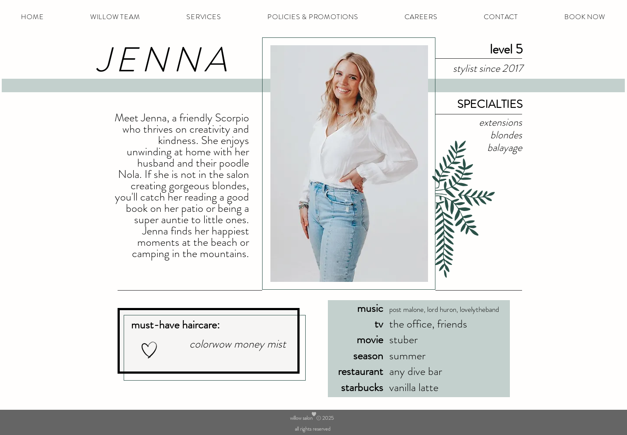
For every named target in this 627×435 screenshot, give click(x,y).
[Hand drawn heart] (149, 350)
